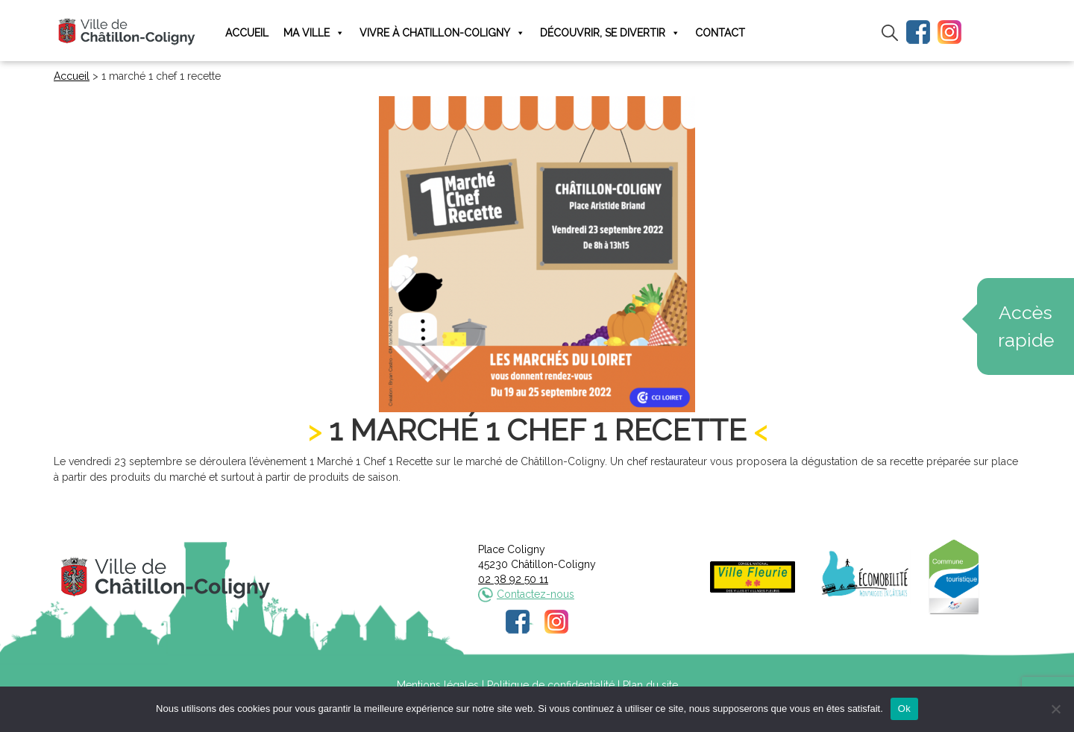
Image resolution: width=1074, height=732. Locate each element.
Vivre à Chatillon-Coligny (442, 33)
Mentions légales (438, 685)
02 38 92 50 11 (513, 579)
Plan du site (650, 685)
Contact (720, 33)
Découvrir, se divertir (610, 33)
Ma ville (314, 33)
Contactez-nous (535, 594)
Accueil (246, 33)
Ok (904, 708)
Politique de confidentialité (551, 685)
